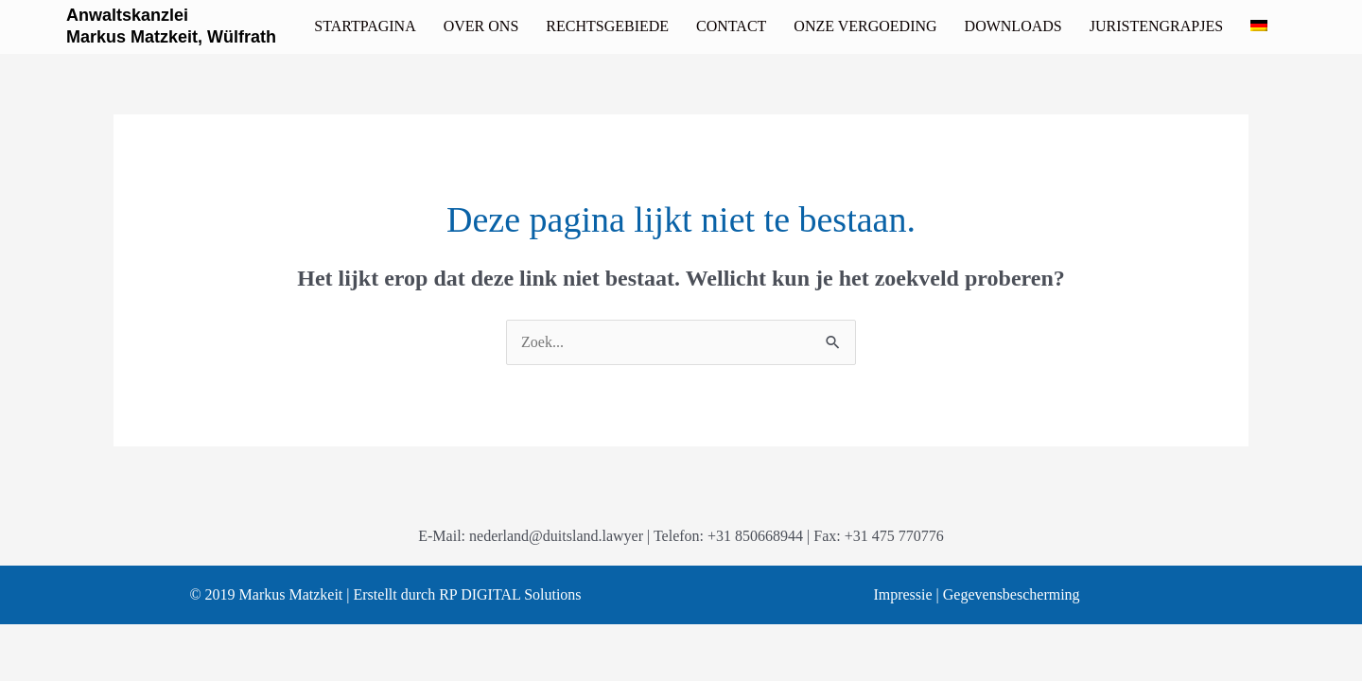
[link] (365, 26)
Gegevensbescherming (1011, 594)
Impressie (902, 594)
